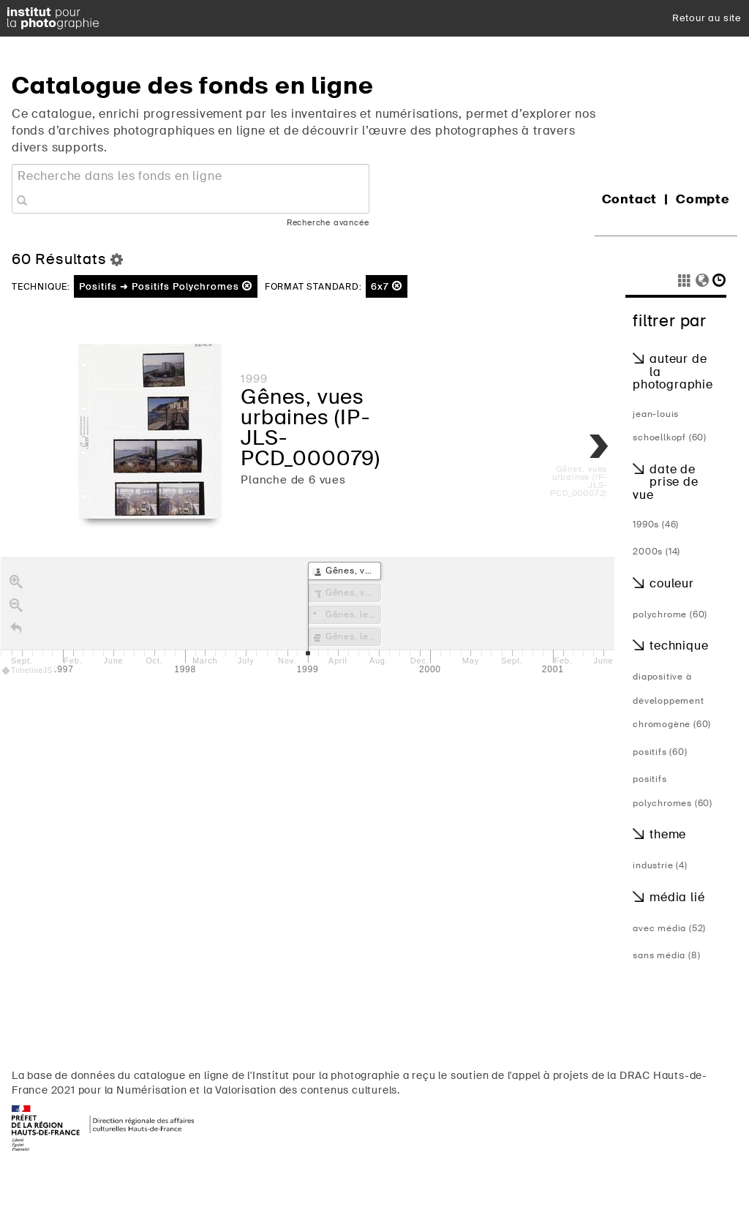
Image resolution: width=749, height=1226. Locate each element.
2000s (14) (656, 551)
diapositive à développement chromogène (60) (672, 700)
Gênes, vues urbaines (302, 407)
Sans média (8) (666, 955)
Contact (630, 199)
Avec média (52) (669, 928)
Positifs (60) (660, 752)
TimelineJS (28, 670)
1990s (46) (656, 524)
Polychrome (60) (670, 614)
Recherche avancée (328, 222)
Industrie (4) (660, 865)
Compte (703, 199)
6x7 (386, 286)
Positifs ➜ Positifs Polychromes (165, 286)
